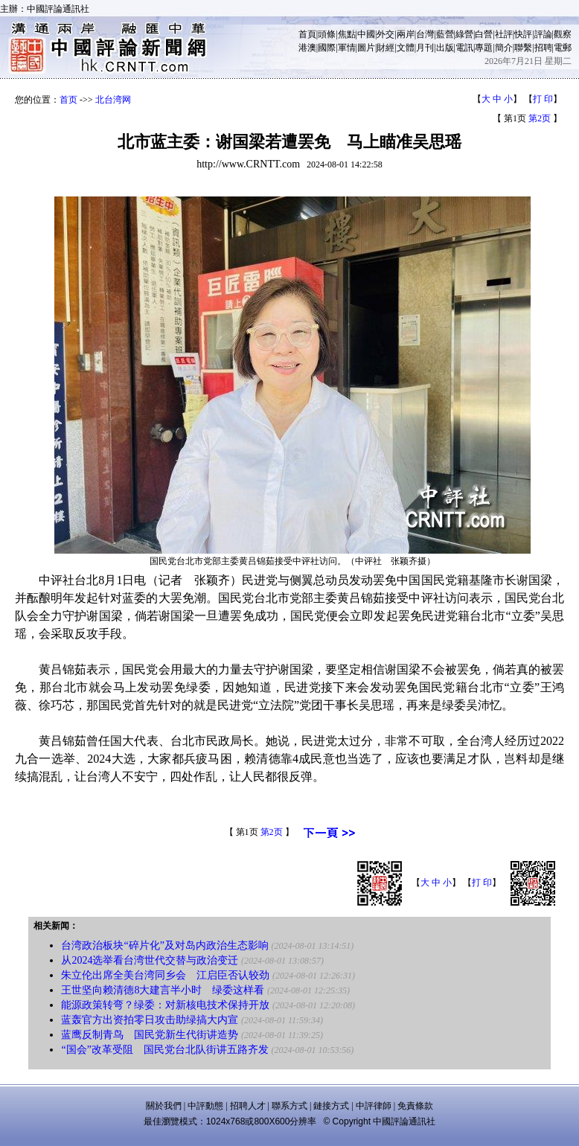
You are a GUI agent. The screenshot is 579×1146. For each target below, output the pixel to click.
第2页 (539, 118)
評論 (543, 34)
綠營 (464, 34)
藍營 (445, 34)
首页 (68, 100)
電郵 (563, 47)
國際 (327, 47)
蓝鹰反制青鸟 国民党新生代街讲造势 (149, 1034)
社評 (504, 34)
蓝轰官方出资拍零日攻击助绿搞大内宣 (149, 1019)
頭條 (327, 34)
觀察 (563, 34)
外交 (385, 34)
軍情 (347, 47)
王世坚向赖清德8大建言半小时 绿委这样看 (162, 990)
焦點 (347, 34)
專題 (484, 47)
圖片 (366, 47)
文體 (406, 47)
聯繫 (523, 47)
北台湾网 (113, 100)
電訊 (464, 47)
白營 (484, 34)
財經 (385, 47)
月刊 (425, 47)
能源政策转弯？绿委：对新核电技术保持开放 (165, 1005)
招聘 (543, 47)
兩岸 (406, 34)
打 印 (543, 99)
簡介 (504, 47)
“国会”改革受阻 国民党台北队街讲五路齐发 (164, 1049)
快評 (523, 34)
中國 (366, 34)
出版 (445, 47)
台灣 (425, 34)
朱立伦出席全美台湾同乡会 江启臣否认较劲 (165, 975)
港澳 (307, 47)
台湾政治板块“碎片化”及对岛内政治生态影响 (164, 945)
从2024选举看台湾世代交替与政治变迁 (149, 960)
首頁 (307, 34)
